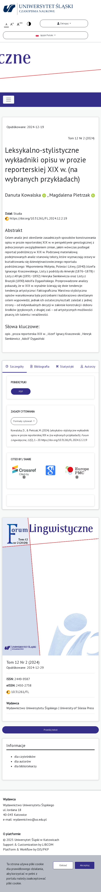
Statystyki (65, 366)
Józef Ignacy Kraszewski (64, 334)
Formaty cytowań (23, 421)
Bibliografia (39, 366)
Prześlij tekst (50, 729)
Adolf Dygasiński (33, 339)
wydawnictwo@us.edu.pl (30, 819)
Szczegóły (15, 366)
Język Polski (45, 35)
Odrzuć (63, 865)
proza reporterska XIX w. (29, 334)
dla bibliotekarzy (25, 766)
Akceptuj (84, 865)
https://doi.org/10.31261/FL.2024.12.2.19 (36, 218)
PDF (21, 391)
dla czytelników (25, 756)
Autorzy (88, 366)
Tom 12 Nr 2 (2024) (81, 138)
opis (7, 334)
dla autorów (22, 761)
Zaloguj (63, 23)
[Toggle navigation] (8, 100)
